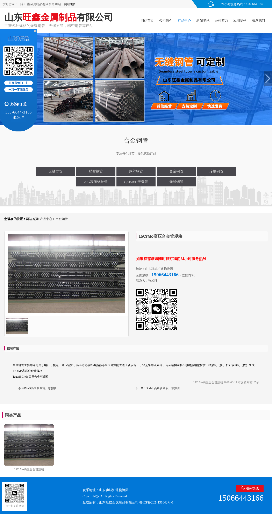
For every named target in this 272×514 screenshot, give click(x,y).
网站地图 (70, 4)
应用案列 (239, 20)
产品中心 (184, 20)
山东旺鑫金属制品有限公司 (118, 502)
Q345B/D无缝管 (136, 182)
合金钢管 (176, 171)
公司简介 (165, 20)
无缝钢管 (176, 182)
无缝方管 (56, 171)
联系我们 (258, 20)
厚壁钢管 (136, 171)
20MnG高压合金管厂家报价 (39, 388)
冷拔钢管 (216, 171)
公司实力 (221, 20)
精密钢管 (96, 171)
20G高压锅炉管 (95, 182)
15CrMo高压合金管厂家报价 (162, 388)
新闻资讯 (202, 20)
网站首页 (147, 20)
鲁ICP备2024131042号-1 (156, 502)
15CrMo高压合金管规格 (34, 376)
